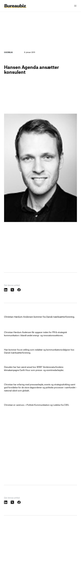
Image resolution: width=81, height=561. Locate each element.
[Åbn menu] (75, 5)
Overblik (8, 52)
